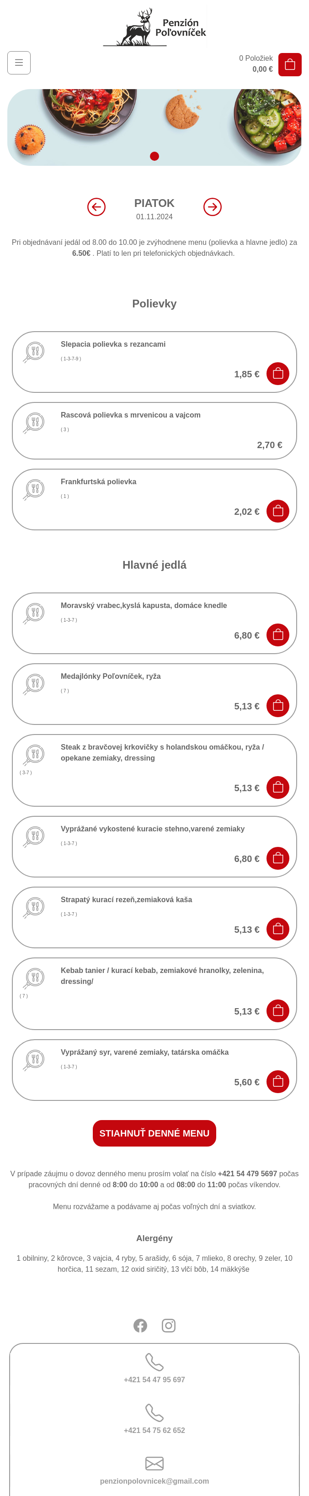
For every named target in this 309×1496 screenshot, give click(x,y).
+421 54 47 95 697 (154, 1368)
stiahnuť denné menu (154, 1133)
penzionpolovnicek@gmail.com (154, 1469)
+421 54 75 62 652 (154, 1419)
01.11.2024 (154, 209)
